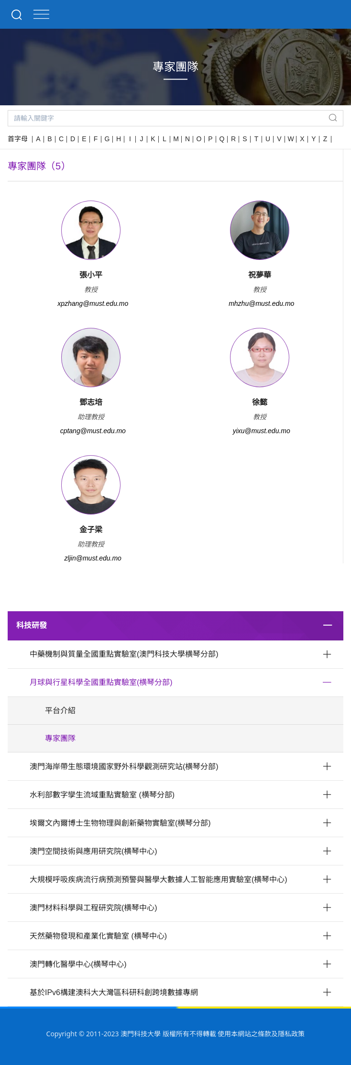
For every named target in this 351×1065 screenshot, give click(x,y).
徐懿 (259, 402)
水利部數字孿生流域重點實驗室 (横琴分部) (102, 795)
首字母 (18, 139)
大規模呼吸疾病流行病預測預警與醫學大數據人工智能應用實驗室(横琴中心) (158, 879)
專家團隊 (60, 738)
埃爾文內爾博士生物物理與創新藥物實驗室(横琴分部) (120, 823)
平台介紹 (60, 710)
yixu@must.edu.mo (261, 431)
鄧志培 (90, 402)
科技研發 (31, 625)
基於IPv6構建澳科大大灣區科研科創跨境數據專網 (114, 992)
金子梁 (90, 530)
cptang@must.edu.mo (93, 431)
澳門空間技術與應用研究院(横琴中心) (93, 851)
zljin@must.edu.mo (93, 558)
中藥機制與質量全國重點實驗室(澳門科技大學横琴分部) (124, 654)
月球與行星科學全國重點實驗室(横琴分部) (101, 682)
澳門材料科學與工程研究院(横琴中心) (93, 908)
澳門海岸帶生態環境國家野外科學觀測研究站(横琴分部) (124, 766)
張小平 (90, 275)
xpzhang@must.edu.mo (92, 303)
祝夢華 (259, 275)
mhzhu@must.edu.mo (261, 303)
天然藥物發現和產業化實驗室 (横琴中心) (98, 936)
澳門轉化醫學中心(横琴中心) (78, 964)
